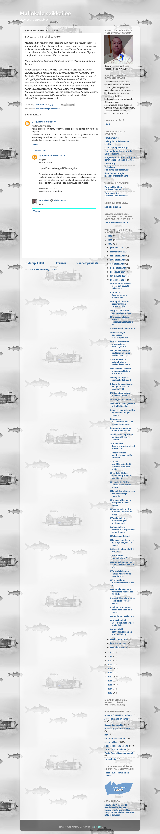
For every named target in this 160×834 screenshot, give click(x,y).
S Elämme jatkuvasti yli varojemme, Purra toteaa (121, 502)
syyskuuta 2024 (117, 260)
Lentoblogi (109, 163)
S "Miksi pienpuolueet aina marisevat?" (120, 394)
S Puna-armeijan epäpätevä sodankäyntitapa (119, 335)
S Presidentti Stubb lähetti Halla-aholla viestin (120, 484)
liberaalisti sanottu (113, 725)
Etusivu (61, 263)
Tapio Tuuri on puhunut (115, 749)
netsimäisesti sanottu (114, 738)
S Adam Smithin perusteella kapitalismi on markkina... (122, 529)
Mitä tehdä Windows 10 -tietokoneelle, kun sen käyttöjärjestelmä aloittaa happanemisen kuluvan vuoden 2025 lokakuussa (119, 810)
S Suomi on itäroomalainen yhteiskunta (118, 295)
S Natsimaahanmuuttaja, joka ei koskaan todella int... (122, 564)
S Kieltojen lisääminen (120, 399)
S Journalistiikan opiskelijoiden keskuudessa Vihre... (121, 362)
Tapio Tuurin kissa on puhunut (118, 753)
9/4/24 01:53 (60, 200)
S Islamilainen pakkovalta (122, 616)
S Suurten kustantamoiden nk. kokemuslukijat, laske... (122, 412)
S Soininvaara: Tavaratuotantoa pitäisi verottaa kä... (122, 446)
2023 (110, 652)
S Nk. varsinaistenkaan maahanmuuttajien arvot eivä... (120, 371)
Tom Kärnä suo (111, 138)
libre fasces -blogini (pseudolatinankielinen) (116, 174)
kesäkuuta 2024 (118, 272)
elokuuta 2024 (117, 264)
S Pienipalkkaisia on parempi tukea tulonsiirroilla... (119, 304)
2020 (110, 664)
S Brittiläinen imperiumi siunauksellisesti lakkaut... (121, 437)
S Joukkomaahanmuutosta (122, 328)
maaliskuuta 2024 (118, 639)
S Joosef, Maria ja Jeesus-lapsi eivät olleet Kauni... (122, 600)
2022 (110, 656)
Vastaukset (40, 150)
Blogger (98, 827)
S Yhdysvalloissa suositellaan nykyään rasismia (121, 455)
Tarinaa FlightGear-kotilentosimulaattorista (116, 188)
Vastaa (35, 144)
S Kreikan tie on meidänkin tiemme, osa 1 (122, 582)
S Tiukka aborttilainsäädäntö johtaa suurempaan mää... (120, 465)
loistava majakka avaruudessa (119, 728)
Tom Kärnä (44, 200)
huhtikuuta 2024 (118, 280)
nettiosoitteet (111, 742)
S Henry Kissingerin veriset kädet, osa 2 (120, 378)
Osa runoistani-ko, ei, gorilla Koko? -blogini (118, 152)
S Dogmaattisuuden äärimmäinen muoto (120, 311)
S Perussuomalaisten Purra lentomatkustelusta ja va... (121, 321)
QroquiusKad (38, 122)
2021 (110, 660)
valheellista (110, 759)
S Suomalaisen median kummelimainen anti (120, 429)
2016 (110, 681)
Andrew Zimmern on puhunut (118, 715)
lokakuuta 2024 (117, 256)
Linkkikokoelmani (112, 207)
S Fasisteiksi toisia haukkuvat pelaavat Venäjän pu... (120, 475)
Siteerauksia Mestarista (116, 222)
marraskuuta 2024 (119, 252)
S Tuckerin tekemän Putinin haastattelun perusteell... (120, 573)
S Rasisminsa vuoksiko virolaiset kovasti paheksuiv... (120, 286)
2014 (110, 689)
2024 (110, 244)
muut (106, 735)
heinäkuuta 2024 (118, 268)
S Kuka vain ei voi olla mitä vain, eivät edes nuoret (121, 511)
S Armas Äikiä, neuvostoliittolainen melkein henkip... (121, 631)
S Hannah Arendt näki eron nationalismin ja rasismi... (122, 493)
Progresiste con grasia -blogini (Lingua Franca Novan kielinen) (119, 158)
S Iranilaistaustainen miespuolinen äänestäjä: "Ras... (119, 344)
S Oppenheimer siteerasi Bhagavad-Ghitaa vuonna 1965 (122, 386)
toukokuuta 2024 (118, 276)
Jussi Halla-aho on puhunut (117, 719)
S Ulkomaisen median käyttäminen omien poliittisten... (120, 353)
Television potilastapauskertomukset (117, 168)
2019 (110, 669)
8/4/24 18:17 (51, 122)
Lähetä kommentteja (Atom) (43, 269)
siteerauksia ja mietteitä (48, 109)
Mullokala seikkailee (45, 13)
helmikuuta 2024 (118, 643)
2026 (110, 236)
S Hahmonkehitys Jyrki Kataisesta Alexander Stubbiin (121, 591)
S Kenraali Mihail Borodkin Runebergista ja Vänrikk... (122, 623)
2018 (110, 673)
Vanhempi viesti (87, 263)
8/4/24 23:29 (59, 155)
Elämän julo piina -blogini (116, 147)
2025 (110, 240)
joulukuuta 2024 (118, 248)
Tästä (107, 124)
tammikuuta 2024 (118, 647)
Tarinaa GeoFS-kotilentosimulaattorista (116, 194)
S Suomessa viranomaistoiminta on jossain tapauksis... (121, 421)
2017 (110, 677)
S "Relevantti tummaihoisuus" (118, 557)
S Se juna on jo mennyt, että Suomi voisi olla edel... (121, 609)
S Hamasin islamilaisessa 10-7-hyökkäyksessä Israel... (122, 542)
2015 (110, 685)
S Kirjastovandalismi (120, 536)
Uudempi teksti (35, 263)
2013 (110, 693)
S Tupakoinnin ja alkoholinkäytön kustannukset (119, 520)
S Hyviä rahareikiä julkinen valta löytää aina (122, 404)
